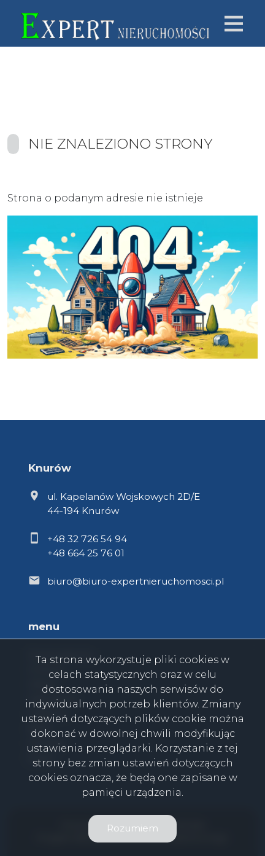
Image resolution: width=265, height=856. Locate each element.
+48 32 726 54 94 (87, 539)
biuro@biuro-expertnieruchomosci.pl (135, 581)
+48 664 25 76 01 (86, 553)
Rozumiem (132, 828)
